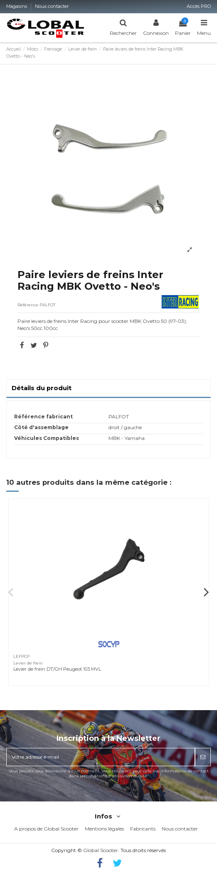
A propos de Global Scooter (46, 829)
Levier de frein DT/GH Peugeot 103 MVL (57, 669)
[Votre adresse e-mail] (100, 757)
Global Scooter (100, 850)
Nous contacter (52, 6)
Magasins (17, 6)
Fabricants (142, 829)
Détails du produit (42, 388)
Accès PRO (199, 6)
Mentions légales (104, 829)
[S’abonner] (203, 757)
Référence (27, 305)
